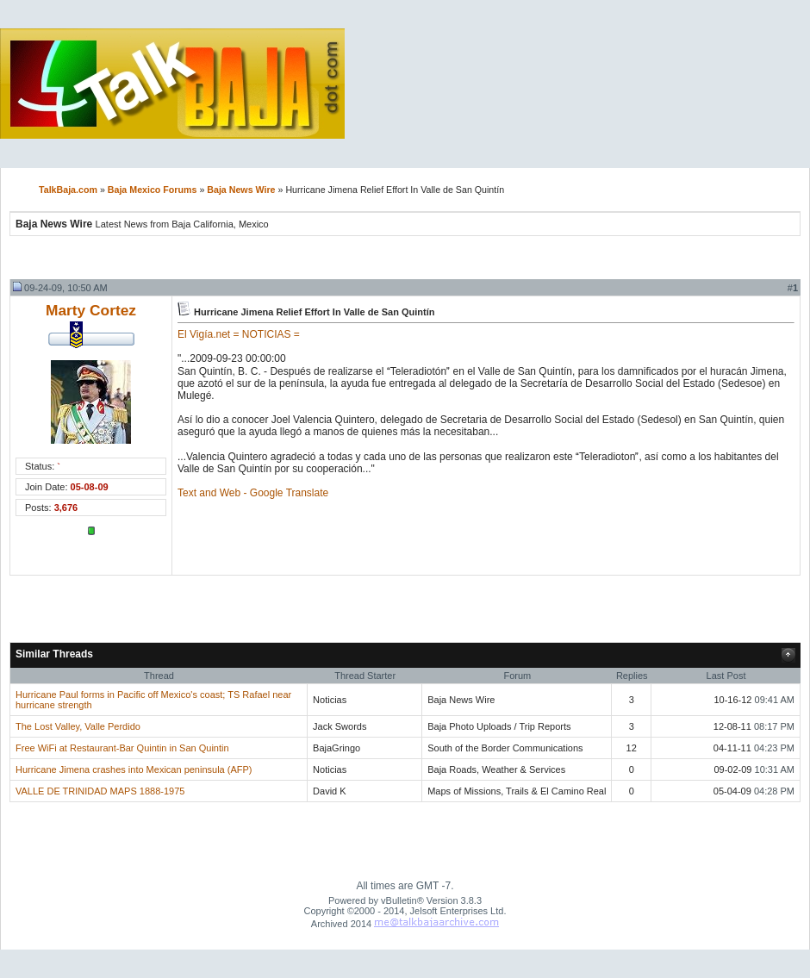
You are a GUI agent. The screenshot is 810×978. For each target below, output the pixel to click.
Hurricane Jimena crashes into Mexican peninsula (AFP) (134, 769)
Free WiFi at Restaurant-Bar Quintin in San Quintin (122, 748)
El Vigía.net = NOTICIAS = (239, 334)
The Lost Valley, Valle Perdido (78, 726)
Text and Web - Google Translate (253, 493)
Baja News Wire (241, 189)
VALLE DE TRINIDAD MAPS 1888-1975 (100, 791)
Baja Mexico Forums (152, 189)
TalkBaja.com (68, 189)
